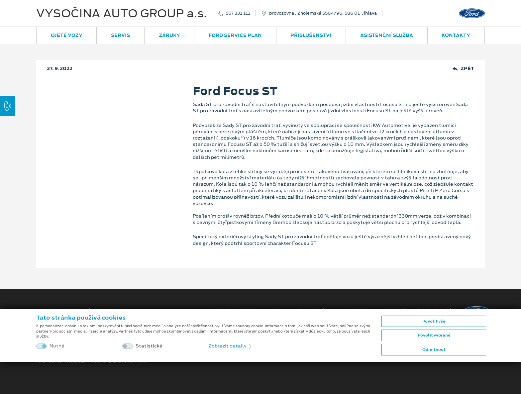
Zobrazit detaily (230, 346)
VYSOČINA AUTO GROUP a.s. (121, 13)
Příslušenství (310, 35)
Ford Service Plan (235, 35)
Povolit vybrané (434, 335)
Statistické (149, 346)
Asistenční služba (386, 35)
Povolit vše (433, 321)
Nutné (57, 346)
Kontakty (456, 35)
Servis (120, 35)
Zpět (463, 68)
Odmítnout (434, 349)
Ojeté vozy (66, 35)
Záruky (169, 35)
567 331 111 (238, 13)
